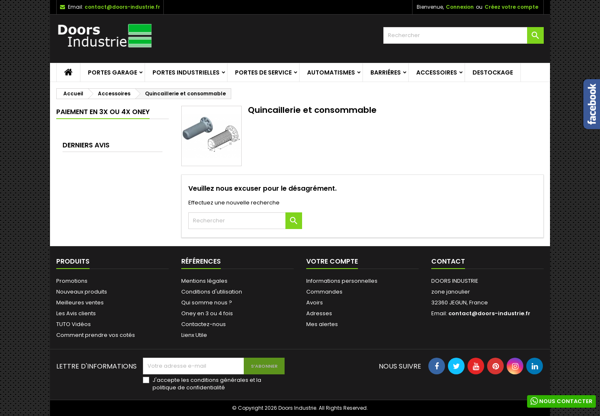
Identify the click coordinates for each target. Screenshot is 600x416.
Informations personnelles (342, 281)
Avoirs (314, 302)
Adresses (319, 313)
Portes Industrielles (186, 72)
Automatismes (331, 72)
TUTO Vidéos (73, 324)
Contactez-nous (203, 324)
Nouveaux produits (81, 292)
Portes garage (112, 72)
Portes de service (263, 72)
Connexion (460, 6)
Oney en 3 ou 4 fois (207, 313)
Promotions (72, 281)
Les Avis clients (76, 313)
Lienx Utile (194, 335)
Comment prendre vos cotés (95, 335)
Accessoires (436, 72)
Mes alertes (322, 324)
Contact (448, 261)
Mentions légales (204, 281)
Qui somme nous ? (206, 302)
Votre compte (332, 261)
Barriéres (385, 72)
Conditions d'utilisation (211, 292)
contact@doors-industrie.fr (122, 6)
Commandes (324, 292)
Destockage (492, 72)
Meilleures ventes (80, 302)
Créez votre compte (511, 6)
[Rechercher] (463, 35)
